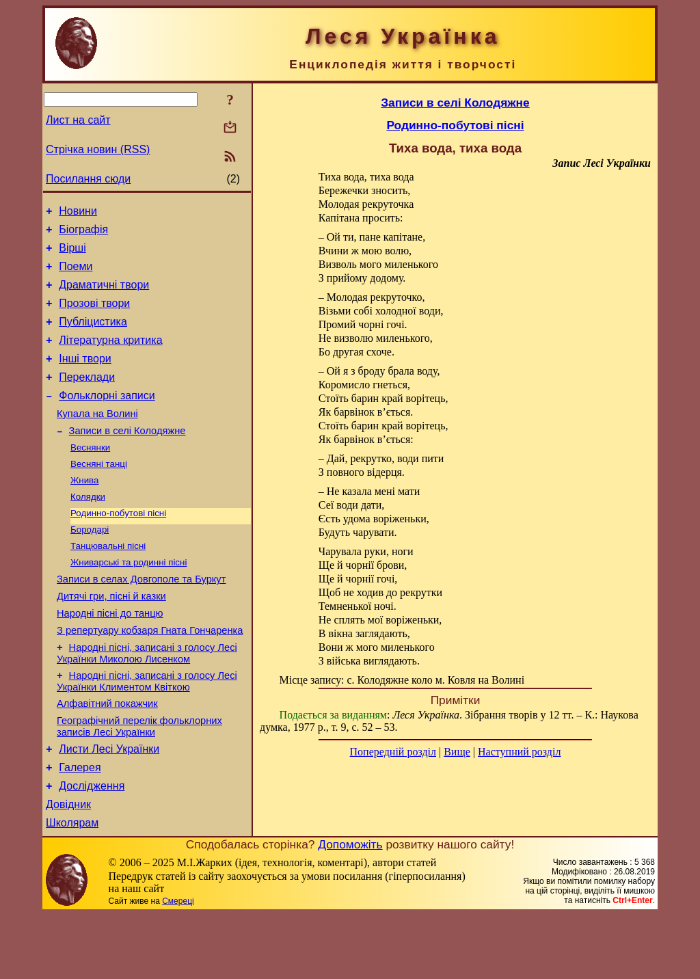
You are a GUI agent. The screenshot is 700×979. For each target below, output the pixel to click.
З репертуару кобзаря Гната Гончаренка (150, 676)
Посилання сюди (88, 179)
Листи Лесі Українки (109, 805)
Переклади (87, 397)
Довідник (68, 866)
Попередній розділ (393, 751)
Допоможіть (350, 908)
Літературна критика (110, 356)
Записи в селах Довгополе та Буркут (141, 618)
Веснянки (90, 475)
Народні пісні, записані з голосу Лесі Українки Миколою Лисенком (147, 701)
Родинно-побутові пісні (118, 546)
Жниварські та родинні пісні (128, 600)
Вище (457, 751)
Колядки (87, 529)
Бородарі (89, 564)
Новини (78, 213)
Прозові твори (94, 315)
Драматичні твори (104, 295)
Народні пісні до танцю (110, 657)
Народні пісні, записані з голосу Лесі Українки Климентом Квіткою (147, 731)
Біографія (83, 233)
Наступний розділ (519, 751)
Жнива (84, 511)
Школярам (72, 887)
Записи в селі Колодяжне (127, 457)
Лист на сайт (78, 120)
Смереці (177, 965)
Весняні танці (98, 493)
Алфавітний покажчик (107, 755)
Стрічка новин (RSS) (98, 149)
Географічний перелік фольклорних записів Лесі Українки (139, 780)
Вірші (72, 254)
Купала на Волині (97, 438)
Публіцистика (93, 336)
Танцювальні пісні (108, 582)
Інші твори (85, 377)
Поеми (75, 274)
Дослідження (91, 846)
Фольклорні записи (106, 418)
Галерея (79, 825)
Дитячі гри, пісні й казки (111, 637)
